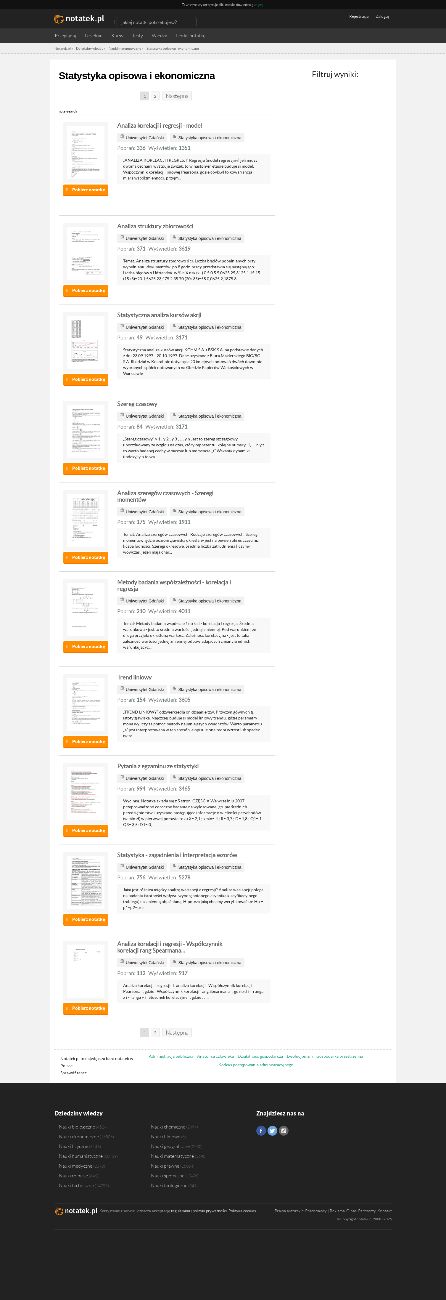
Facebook (261, 1131)
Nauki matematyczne (172, 1156)
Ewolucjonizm (300, 1056)
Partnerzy (367, 1210)
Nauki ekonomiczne (79, 1136)
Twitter (272, 1131)
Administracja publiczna (171, 1056)
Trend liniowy (134, 677)
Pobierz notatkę (88, 189)
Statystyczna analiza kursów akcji (159, 315)
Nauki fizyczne (73, 1146)
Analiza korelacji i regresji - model (159, 125)
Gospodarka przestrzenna (339, 1056)
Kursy (117, 35)
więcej (258, 5)
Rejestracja (359, 16)
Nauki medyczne (75, 1165)
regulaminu (180, 1211)
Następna (177, 96)
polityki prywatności (210, 1211)
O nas (351, 1210)
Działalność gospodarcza (260, 1056)
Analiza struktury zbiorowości (155, 226)
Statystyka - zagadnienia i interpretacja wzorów (177, 855)
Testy (137, 35)
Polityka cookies (242, 1211)
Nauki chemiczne (168, 1126)
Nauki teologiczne (169, 1185)
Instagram (284, 1131)
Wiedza (159, 35)
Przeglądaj (65, 35)
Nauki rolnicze (73, 1175)
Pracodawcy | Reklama (325, 1210)
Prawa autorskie (289, 1210)
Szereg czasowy (137, 404)
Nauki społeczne (167, 1175)
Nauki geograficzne (170, 1146)
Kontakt (384, 1210)
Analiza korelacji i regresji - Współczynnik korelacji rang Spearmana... (169, 947)
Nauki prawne (165, 1165)
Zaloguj (382, 16)
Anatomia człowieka (215, 1056)
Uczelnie (93, 35)
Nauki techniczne (76, 1185)
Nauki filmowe (165, 1136)
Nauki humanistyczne (81, 1156)
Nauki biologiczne (77, 1126)
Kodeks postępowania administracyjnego (255, 1064)
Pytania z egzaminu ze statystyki (158, 766)
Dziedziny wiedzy (78, 1113)
